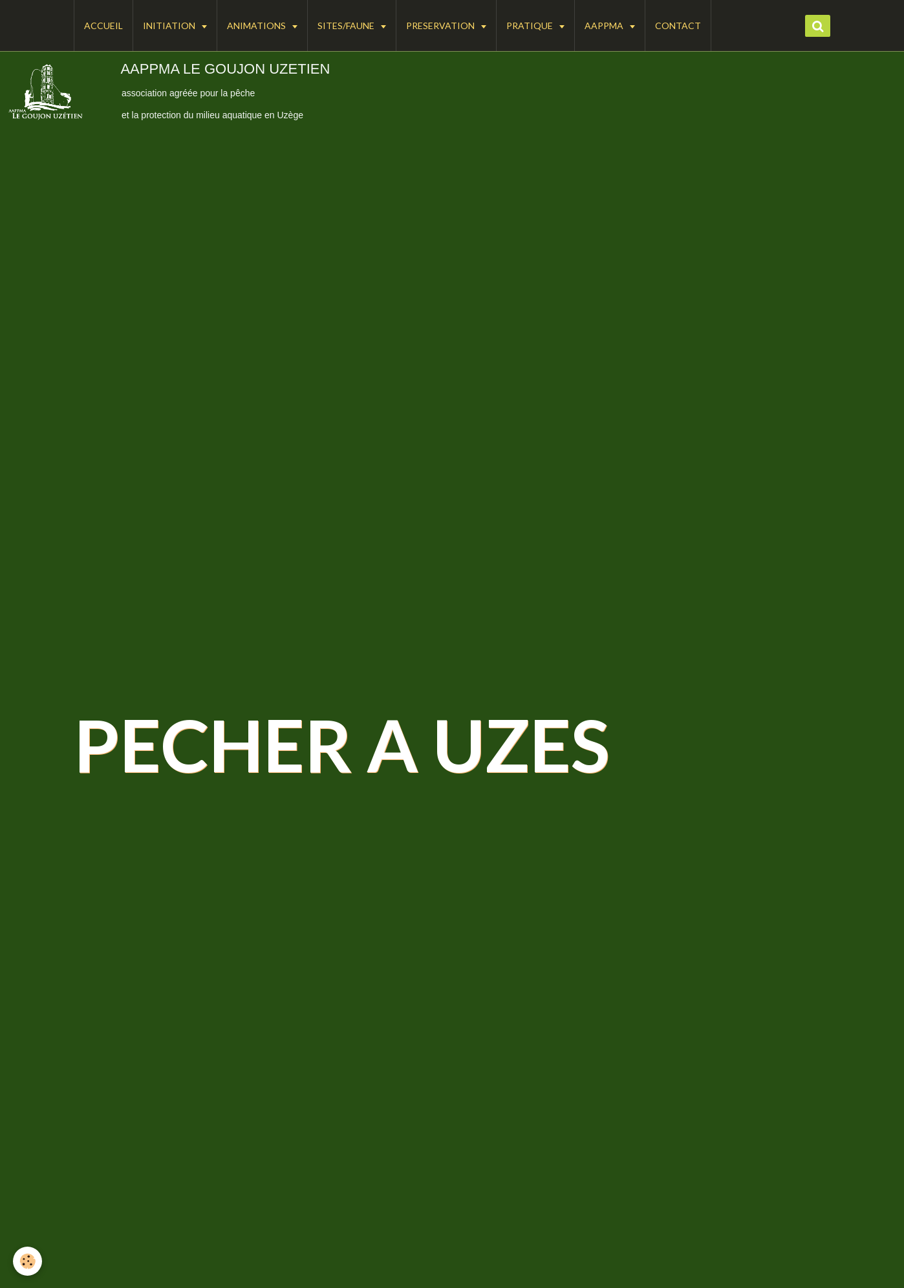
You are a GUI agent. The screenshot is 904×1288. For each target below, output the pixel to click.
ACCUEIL (103, 25)
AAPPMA (605, 25)
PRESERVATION (441, 25)
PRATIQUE (530, 25)
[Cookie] (27, 1261)
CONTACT (678, 25)
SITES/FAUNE (346, 25)
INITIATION (170, 25)
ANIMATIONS (257, 25)
